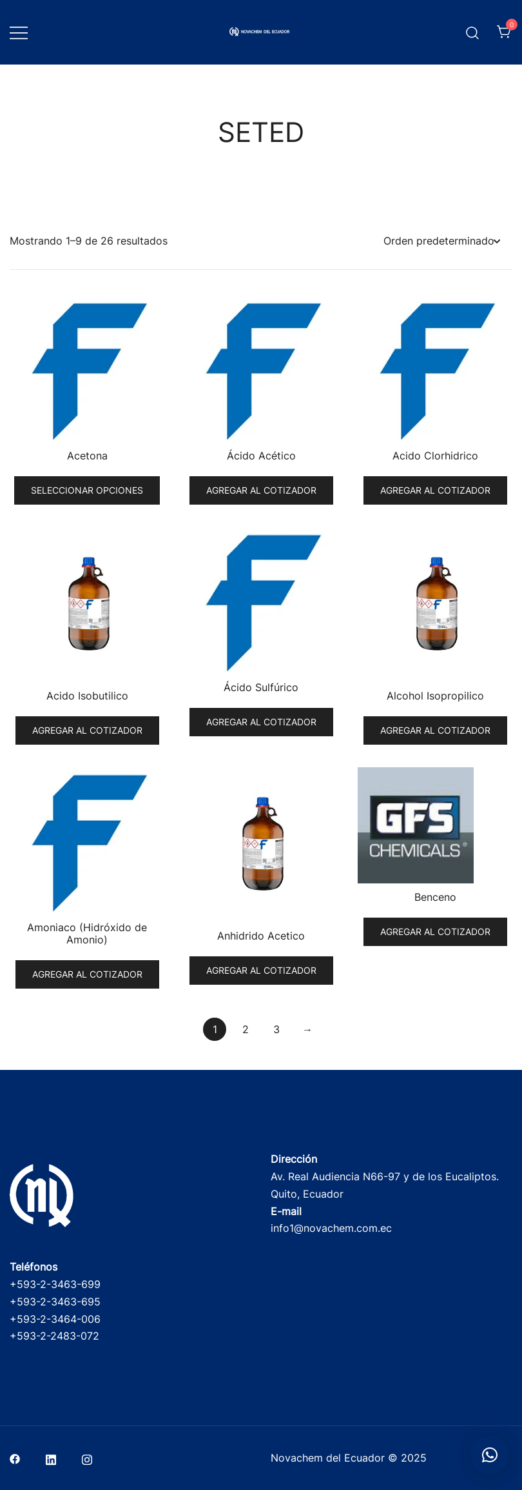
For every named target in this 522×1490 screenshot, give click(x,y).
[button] (489, 1455)
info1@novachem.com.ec (331, 1228)
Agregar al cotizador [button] (261, 490)
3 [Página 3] (276, 1029)
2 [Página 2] (245, 1029)
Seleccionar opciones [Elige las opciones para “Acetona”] (87, 490)
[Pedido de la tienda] (441, 241)
